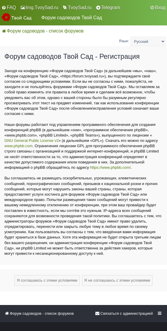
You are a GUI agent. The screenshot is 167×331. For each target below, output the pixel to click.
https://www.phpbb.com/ (110, 167)
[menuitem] (8, 8)
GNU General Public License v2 (31, 140)
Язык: (124, 41)
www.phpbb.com (18, 146)
